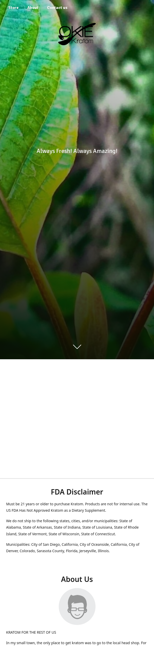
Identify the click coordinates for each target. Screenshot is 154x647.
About (32, 7)
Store (13, 7)
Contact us (57, 7)
